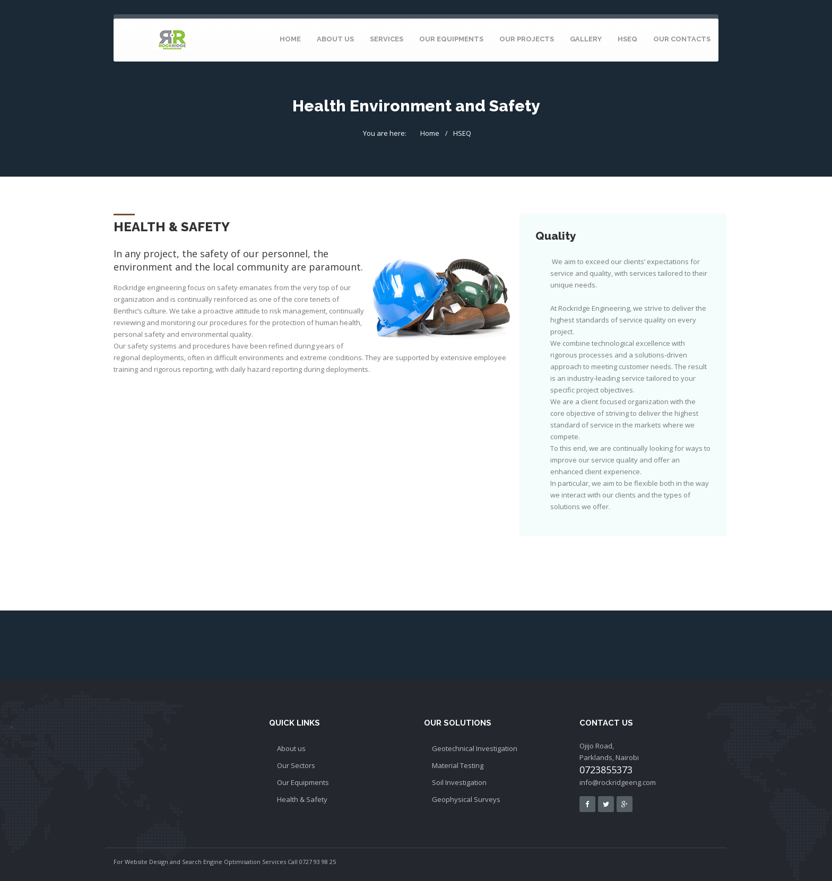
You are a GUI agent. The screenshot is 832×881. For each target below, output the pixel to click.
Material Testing (457, 765)
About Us (335, 39)
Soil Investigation (459, 782)
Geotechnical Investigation (474, 748)
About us (291, 748)
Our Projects (526, 39)
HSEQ (627, 39)
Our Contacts (681, 39)
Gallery (586, 39)
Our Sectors (296, 765)
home (290, 39)
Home (429, 133)
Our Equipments (451, 39)
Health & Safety (302, 799)
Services (386, 39)
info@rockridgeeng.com (617, 782)
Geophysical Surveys (466, 799)
